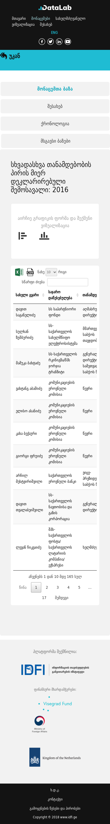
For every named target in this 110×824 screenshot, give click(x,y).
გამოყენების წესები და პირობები (55, 808)
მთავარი (19, 18)
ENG (54, 33)
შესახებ (46, 24)
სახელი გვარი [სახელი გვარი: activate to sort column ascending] (27, 295)
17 (44, 598)
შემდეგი (61, 598)
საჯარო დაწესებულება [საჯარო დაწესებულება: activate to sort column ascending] (60, 295)
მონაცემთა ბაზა (55, 89)
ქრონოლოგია (55, 123)
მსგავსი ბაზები (55, 140)
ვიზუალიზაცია (23, 24)
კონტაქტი (55, 799)
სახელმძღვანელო (70, 18)
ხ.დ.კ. (55, 790)
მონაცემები (40, 18)
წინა (22, 587)
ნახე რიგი (52, 272)
